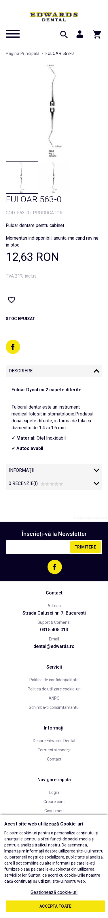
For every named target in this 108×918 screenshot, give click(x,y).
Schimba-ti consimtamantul (54, 707)
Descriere (21, 371)
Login (54, 792)
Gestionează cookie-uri (54, 892)
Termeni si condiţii (54, 750)
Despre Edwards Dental (54, 740)
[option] (54, 110)
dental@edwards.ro (54, 646)
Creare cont (54, 801)
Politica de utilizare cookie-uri (54, 689)
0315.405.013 (54, 629)
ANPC (54, 698)
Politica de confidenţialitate (54, 680)
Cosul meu (54, 811)
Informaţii (22, 470)
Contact (54, 759)
